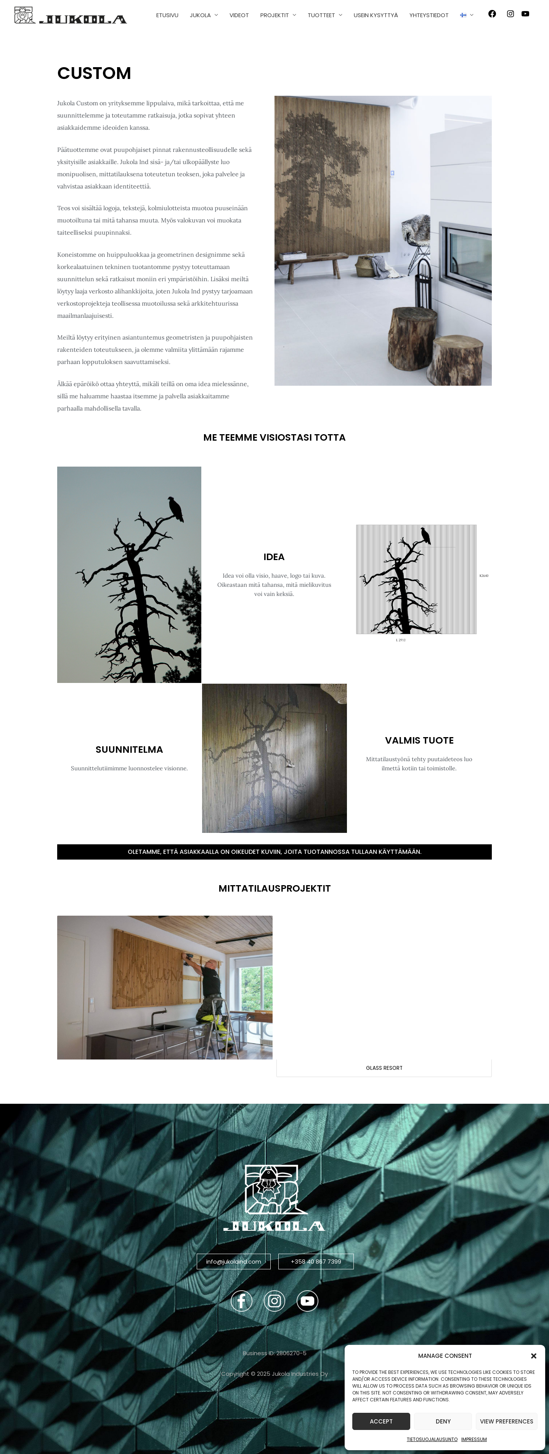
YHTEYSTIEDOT (429, 15)
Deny (443, 1421)
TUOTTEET (321, 15)
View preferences (506, 1421)
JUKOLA (200, 15)
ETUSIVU (167, 15)
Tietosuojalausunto (432, 1439)
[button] (534, 1356)
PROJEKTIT (274, 15)
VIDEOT (239, 15)
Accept (381, 1421)
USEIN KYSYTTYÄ (376, 15)
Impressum (474, 1439)
